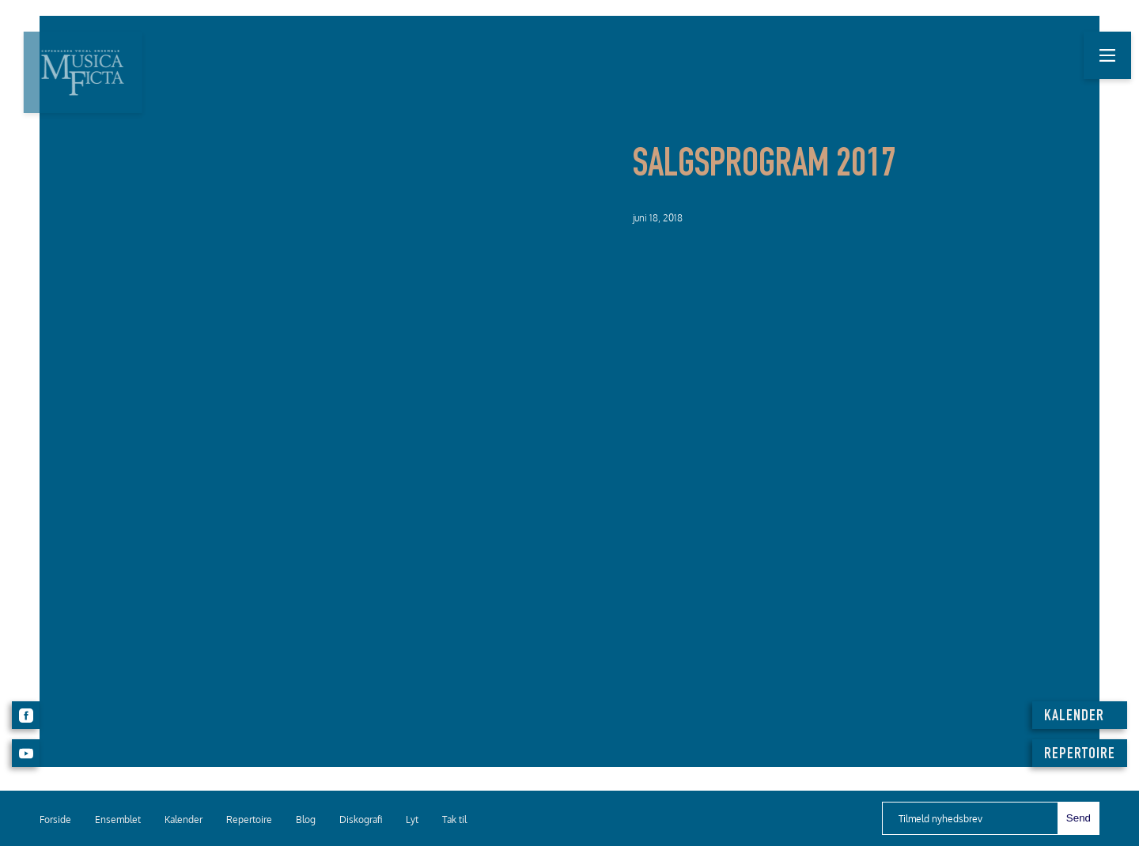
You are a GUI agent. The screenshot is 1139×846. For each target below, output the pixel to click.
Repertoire (249, 819)
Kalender (183, 819)
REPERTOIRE (1079, 755)
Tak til (454, 819)
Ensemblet (118, 819)
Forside (55, 819)
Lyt (412, 819)
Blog (306, 819)
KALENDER (1074, 717)
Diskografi (360, 819)
